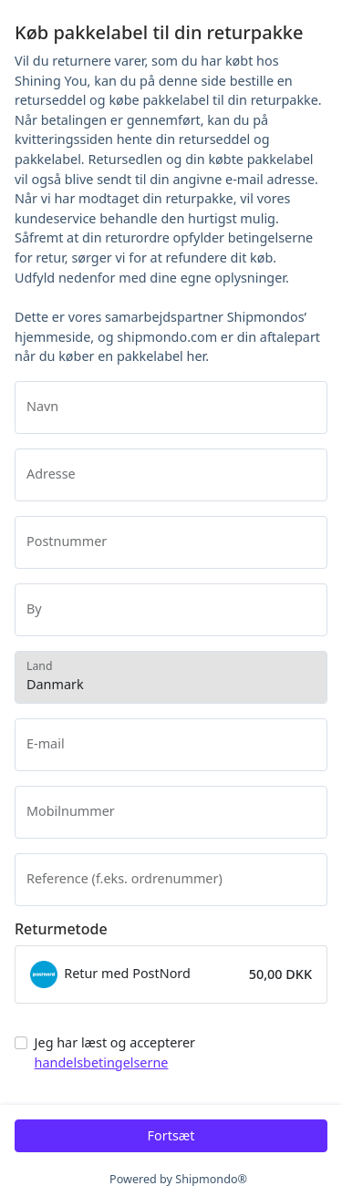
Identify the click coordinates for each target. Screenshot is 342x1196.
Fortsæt (171, 1135)
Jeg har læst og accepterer (115, 1052)
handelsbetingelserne (102, 1062)
